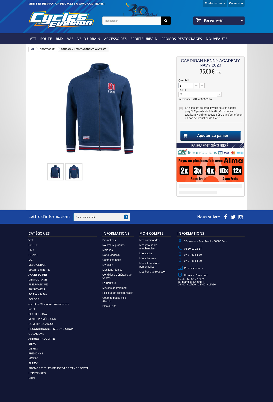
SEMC (32, 343)
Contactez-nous (215, 3)
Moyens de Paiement (114, 287)
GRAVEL (33, 254)
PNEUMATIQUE (38, 284)
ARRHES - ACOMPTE (41, 338)
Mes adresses (147, 258)
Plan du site (109, 306)
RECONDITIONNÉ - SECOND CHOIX (51, 328)
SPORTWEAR (37, 289)
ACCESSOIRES (115, 38)
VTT (33, 38)
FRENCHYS (35, 353)
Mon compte (151, 233)
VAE (70, 38)
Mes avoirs (145, 253)
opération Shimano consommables (48, 304)
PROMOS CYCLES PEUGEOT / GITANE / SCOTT (58, 368)
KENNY (33, 358)
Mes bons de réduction (152, 271)
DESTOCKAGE (37, 279)
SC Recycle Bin (37, 294)
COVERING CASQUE (41, 323)
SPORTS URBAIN (144, 38)
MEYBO (33, 348)
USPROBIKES (37, 373)
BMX (59, 38)
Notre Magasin (111, 254)
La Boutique (109, 282)
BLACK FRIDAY (37, 314)
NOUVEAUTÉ (216, 38)
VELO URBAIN (88, 38)
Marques (107, 250)
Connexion (236, 3)
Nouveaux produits (113, 245)
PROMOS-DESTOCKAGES (181, 38)
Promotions (109, 240)
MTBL (31, 378)
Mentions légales (112, 269)
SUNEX (33, 363)
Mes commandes (149, 240)
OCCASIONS (36, 333)
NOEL (32, 309)
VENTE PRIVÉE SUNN (42, 319)
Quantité (183, 80)
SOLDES (33, 299)
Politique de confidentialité (117, 292)
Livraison (107, 264)
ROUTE (46, 38)
